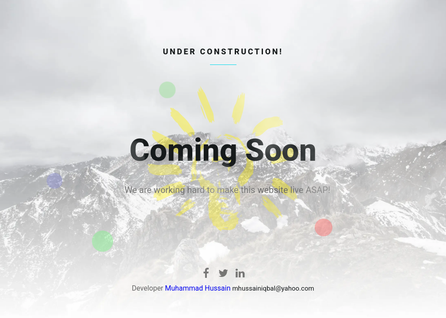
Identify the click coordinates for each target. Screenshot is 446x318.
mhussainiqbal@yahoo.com (273, 288)
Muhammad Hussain (197, 288)
